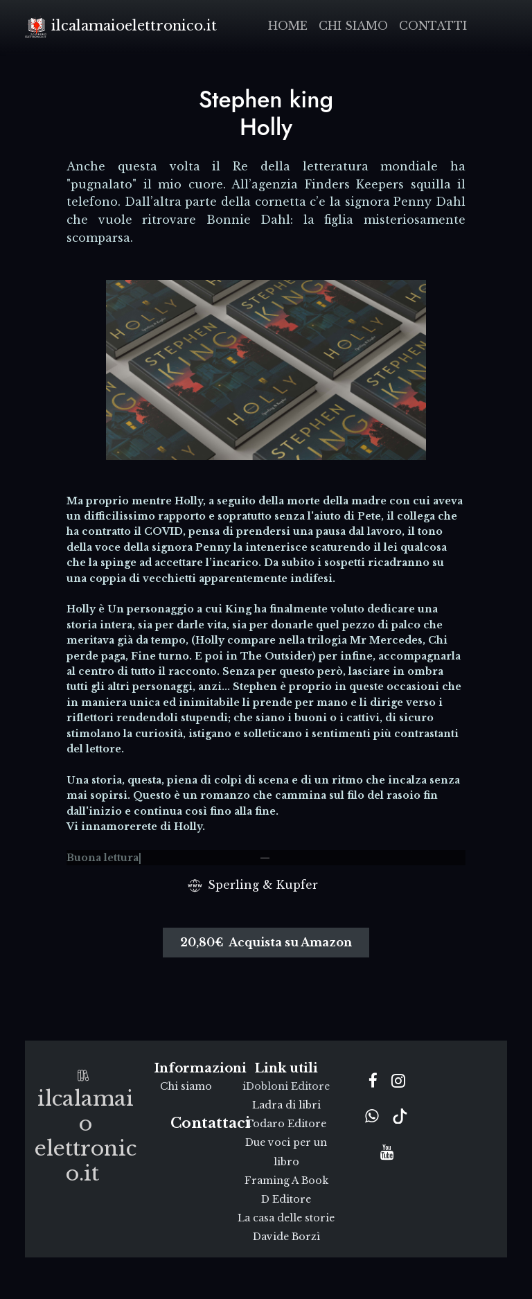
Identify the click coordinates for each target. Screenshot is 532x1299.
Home (288, 26)
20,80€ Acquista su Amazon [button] (266, 942)
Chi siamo (353, 26)
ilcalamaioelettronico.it (121, 26)
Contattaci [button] (210, 1123)
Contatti (433, 26)
